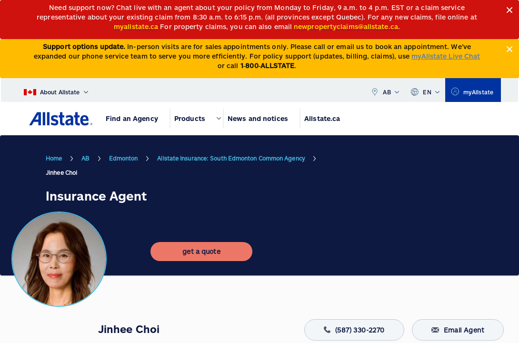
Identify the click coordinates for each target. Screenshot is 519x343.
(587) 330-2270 (354, 330)
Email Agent (457, 330)
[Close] (509, 10)
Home (54, 158)
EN (425, 90)
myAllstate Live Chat (445, 56)
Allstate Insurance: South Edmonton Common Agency (231, 158)
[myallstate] (473, 90)
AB (385, 90)
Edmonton (123, 158)
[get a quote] (201, 251)
